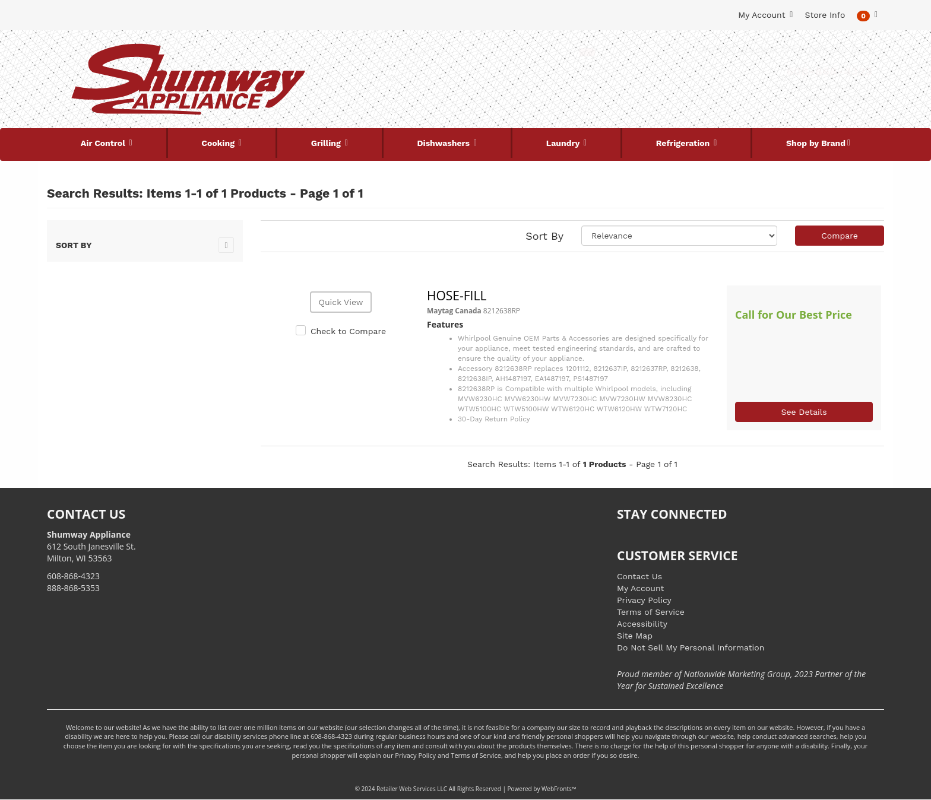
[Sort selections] (679, 236)
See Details (803, 412)
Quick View (340, 302)
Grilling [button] (327, 143)
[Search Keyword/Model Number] (458, 52)
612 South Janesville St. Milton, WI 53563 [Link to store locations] (91, 546)
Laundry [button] (564, 143)
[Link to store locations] (742, 92)
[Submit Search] (587, 52)
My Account (640, 588)
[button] (867, 15)
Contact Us (639, 576)
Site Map (635, 635)
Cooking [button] (219, 143)
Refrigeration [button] (684, 143)
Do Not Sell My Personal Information (690, 647)
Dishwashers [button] (444, 143)
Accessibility (642, 623)
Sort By (544, 236)
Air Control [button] (104, 143)
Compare (839, 235)
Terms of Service (651, 612)
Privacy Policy (644, 600)
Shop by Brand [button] (816, 143)
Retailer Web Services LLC (411, 789)
